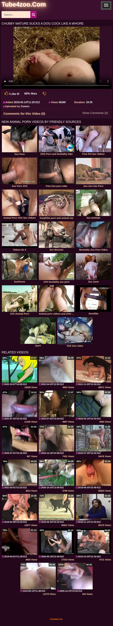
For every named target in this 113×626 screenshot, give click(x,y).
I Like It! (12, 93)
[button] (106, 5)
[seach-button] (33, 14)
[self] (19, 5)
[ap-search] (19, 14)
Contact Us (56, 619)
